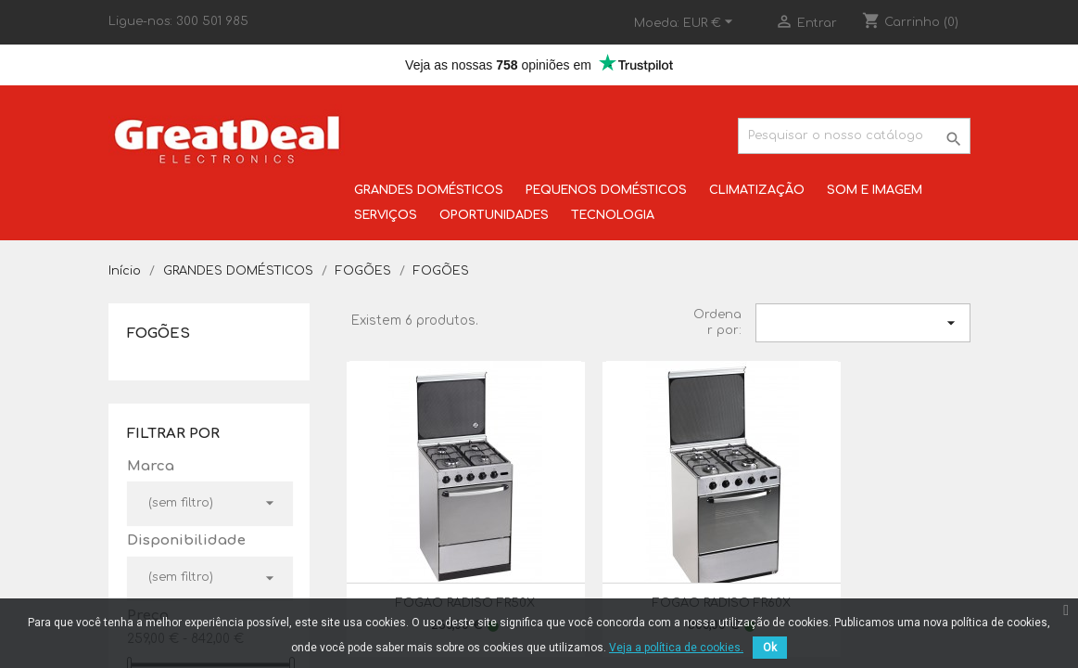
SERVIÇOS (385, 215)
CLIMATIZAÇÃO (757, 190)
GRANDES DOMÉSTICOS (428, 190)
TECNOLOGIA (612, 215)
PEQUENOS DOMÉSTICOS (606, 190)
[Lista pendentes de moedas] (710, 23)
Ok (770, 647)
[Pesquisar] (854, 136)
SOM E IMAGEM (874, 190)
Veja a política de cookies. (676, 647)
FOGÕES (158, 333)
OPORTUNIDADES (494, 215)
